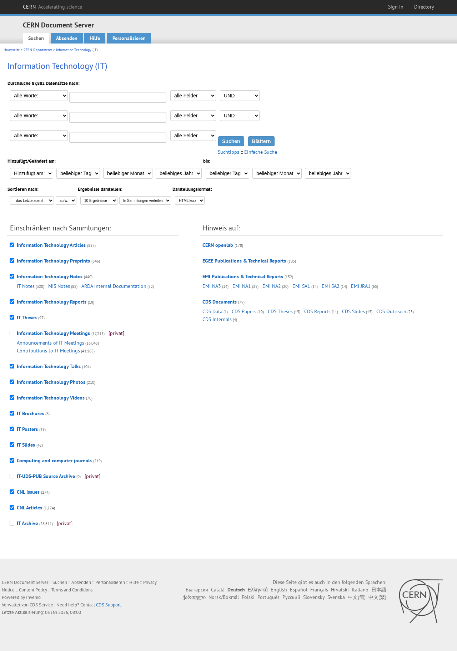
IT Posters (27, 429)
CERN (52, 7)
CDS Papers (244, 311)
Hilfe (95, 38)
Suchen (36, 38)
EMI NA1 (241, 286)
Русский (291, 597)
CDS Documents (219, 302)
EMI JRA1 (361, 286)
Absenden (66, 38)
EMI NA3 (211, 286)
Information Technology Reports (51, 302)
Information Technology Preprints (53, 261)
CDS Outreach (391, 311)
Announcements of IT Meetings (50, 343)
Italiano (360, 589)
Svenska (336, 597)
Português (268, 597)
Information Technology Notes (49, 276)
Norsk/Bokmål (224, 597)
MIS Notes (59, 286)
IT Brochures (30, 413)
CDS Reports (317, 311)
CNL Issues (28, 492)
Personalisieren (129, 38)
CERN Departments (38, 49)
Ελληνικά (258, 589)
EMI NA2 (271, 286)
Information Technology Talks (49, 366)
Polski (248, 597)
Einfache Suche (260, 152)
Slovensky (314, 597)
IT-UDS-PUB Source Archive (46, 476)
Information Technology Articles (51, 245)
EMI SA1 (301, 286)
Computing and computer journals (54, 460)
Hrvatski (340, 589)
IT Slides (26, 445)
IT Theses (27, 317)
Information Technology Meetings (53, 333)
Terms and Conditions (71, 590)
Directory (424, 7)
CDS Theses (280, 311)
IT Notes (26, 286)
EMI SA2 (331, 286)
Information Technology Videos (51, 398)
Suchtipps (228, 152)
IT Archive (27, 523)
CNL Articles (29, 507)
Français (319, 589)
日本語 (378, 589)
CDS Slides (353, 311)
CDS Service (41, 605)
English (279, 589)
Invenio (33, 597)
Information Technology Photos (51, 382)
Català (218, 589)
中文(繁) (377, 597)
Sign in (395, 7)
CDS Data (212, 311)
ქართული (194, 597)
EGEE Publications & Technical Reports (244, 261)
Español (298, 589)
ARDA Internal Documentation (113, 286)
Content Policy (33, 590)
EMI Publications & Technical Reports (242, 276)
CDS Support (108, 605)
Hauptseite (12, 49)
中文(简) (357, 597)
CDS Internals (217, 319)
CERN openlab (217, 245)
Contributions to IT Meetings (48, 350)
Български (197, 589)
